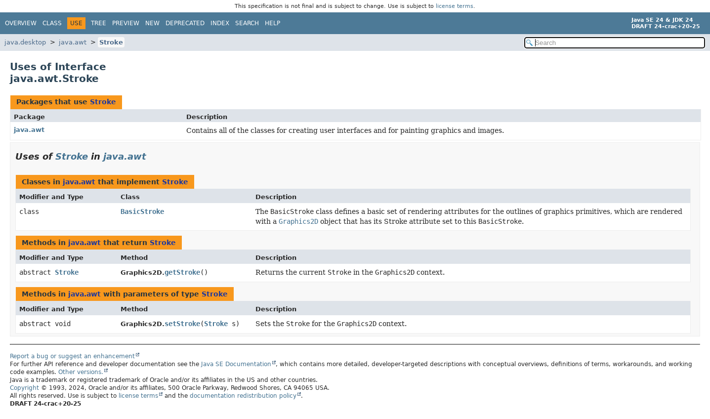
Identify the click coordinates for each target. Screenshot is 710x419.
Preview (125, 23)
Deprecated (185, 23)
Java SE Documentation (236, 364)
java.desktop (25, 42)
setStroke (182, 324)
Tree (98, 23)
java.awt (72, 42)
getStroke (182, 272)
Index (219, 23)
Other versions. (80, 372)
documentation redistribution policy (243, 395)
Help (272, 23)
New (152, 23)
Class (52, 23)
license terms (454, 6)
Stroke (111, 42)
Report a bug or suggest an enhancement (72, 356)
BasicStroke (142, 211)
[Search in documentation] (614, 42)
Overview (21, 23)
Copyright (24, 387)
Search (247, 23)
